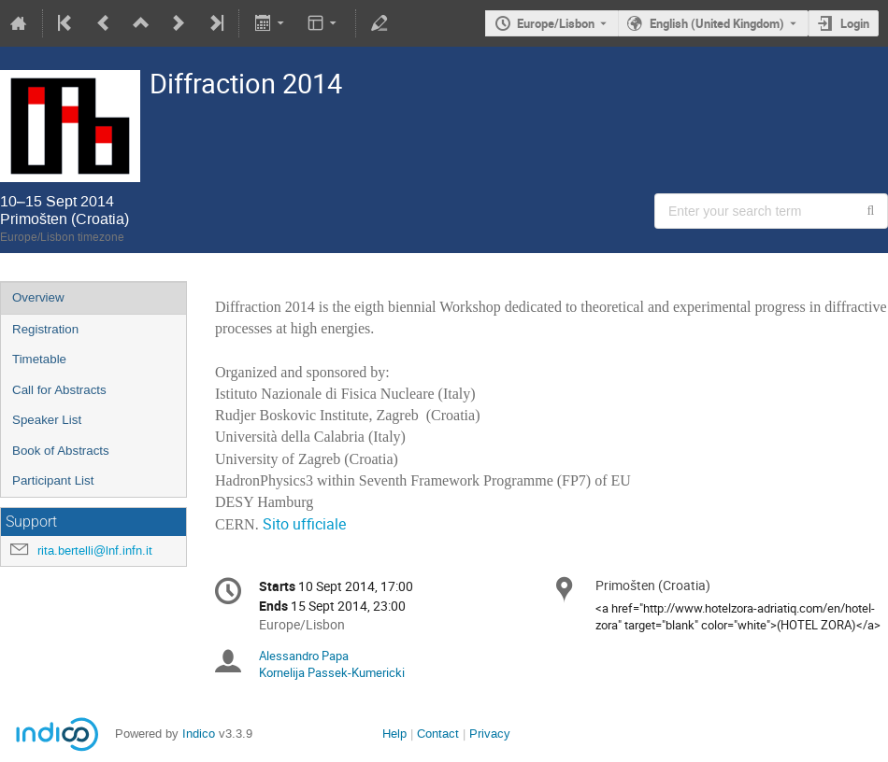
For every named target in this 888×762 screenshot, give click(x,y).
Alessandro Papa (304, 655)
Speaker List (46, 420)
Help (394, 733)
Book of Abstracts (60, 451)
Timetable (39, 359)
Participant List (52, 480)
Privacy (489, 733)
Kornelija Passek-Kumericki (332, 672)
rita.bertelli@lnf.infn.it (94, 550)
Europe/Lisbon (555, 23)
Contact (438, 733)
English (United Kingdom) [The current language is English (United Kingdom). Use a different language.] (717, 23)
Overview (38, 297)
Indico (198, 733)
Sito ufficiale (304, 524)
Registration (45, 329)
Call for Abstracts (59, 390)
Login (854, 23)
